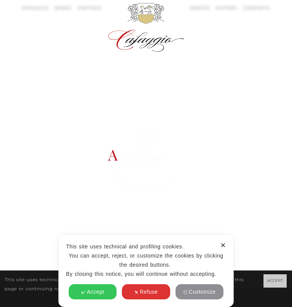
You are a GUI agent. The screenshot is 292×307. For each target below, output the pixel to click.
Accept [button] (92, 292)
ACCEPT (275, 280)
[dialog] (146, 270)
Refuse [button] (146, 292)
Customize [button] (199, 292)
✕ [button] (223, 245)
